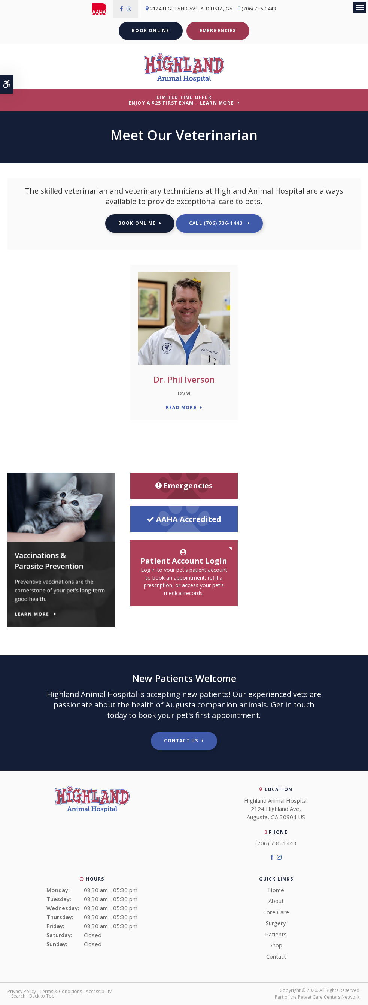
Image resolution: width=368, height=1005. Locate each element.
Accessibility (99, 991)
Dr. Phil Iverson (184, 379)
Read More (181, 408)
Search (18, 996)
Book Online (150, 30)
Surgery (276, 923)
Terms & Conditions (61, 991)
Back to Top (42, 996)
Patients (276, 934)
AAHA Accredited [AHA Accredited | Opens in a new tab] (184, 519)
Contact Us (181, 740)
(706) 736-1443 (259, 9)
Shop (276, 945)
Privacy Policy (21, 991)
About (276, 901)
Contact (276, 956)
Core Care (276, 912)
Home (276, 890)
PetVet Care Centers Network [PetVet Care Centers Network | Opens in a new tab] (328, 997)
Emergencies (218, 30)
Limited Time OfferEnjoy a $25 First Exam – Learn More (181, 100)
